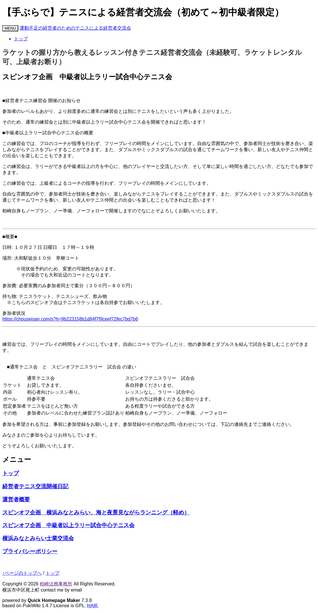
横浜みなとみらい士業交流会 (38, 538)
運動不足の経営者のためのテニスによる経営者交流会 (75, 28)
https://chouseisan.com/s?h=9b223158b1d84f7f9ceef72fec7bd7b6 (70, 319)
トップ (21, 38)
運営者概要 (16, 499)
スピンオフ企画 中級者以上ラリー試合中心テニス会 (68, 525)
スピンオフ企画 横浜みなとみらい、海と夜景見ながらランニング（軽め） (96, 512)
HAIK (92, 605)
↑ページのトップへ (22, 573)
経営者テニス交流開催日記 (35, 486)
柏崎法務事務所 (56, 583)
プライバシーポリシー (29, 551)
